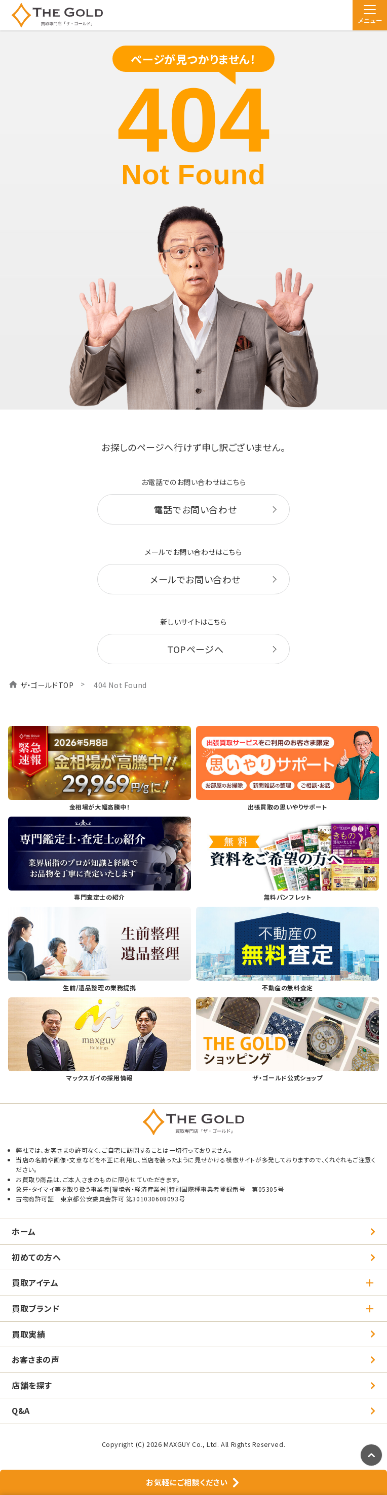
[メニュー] (370, 15)
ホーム (24, 1231)
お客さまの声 (36, 1359)
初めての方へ (36, 1257)
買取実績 (28, 1334)
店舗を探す (32, 1385)
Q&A (21, 1410)
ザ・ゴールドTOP (46, 685)
